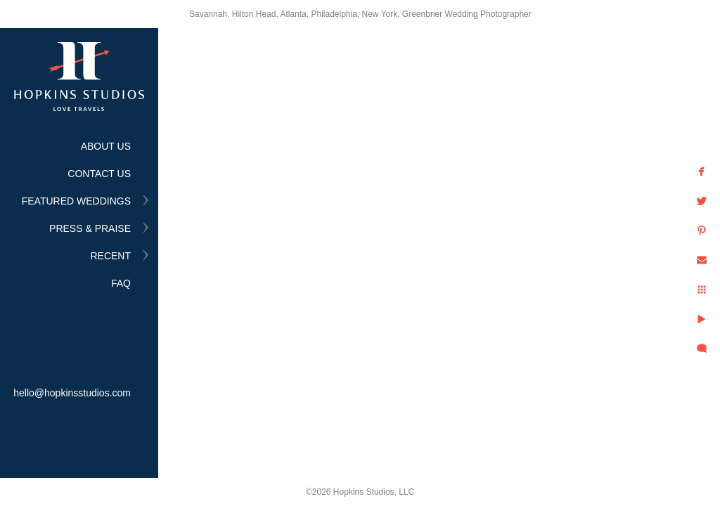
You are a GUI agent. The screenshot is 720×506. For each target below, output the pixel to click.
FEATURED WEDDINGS (76, 201)
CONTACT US (99, 173)
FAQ (121, 283)
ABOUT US (106, 146)
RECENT (110, 255)
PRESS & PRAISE (90, 228)
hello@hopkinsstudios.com (72, 392)
